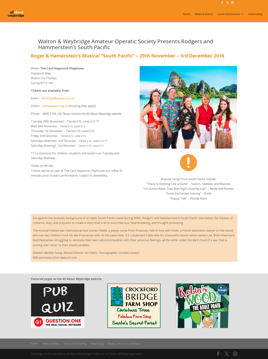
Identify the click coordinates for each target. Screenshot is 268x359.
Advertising (255, 14)
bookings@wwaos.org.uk (57, 98)
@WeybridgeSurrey (130, 354)
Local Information (229, 14)
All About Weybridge (78, 354)
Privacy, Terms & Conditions (124, 343)
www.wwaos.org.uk (55, 106)
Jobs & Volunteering (75, 343)
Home (186, 14)
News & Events (204, 14)
